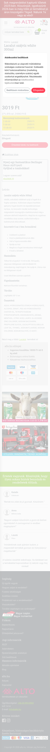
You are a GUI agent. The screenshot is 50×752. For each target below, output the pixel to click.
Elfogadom (38, 90)
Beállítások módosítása (18, 90)
